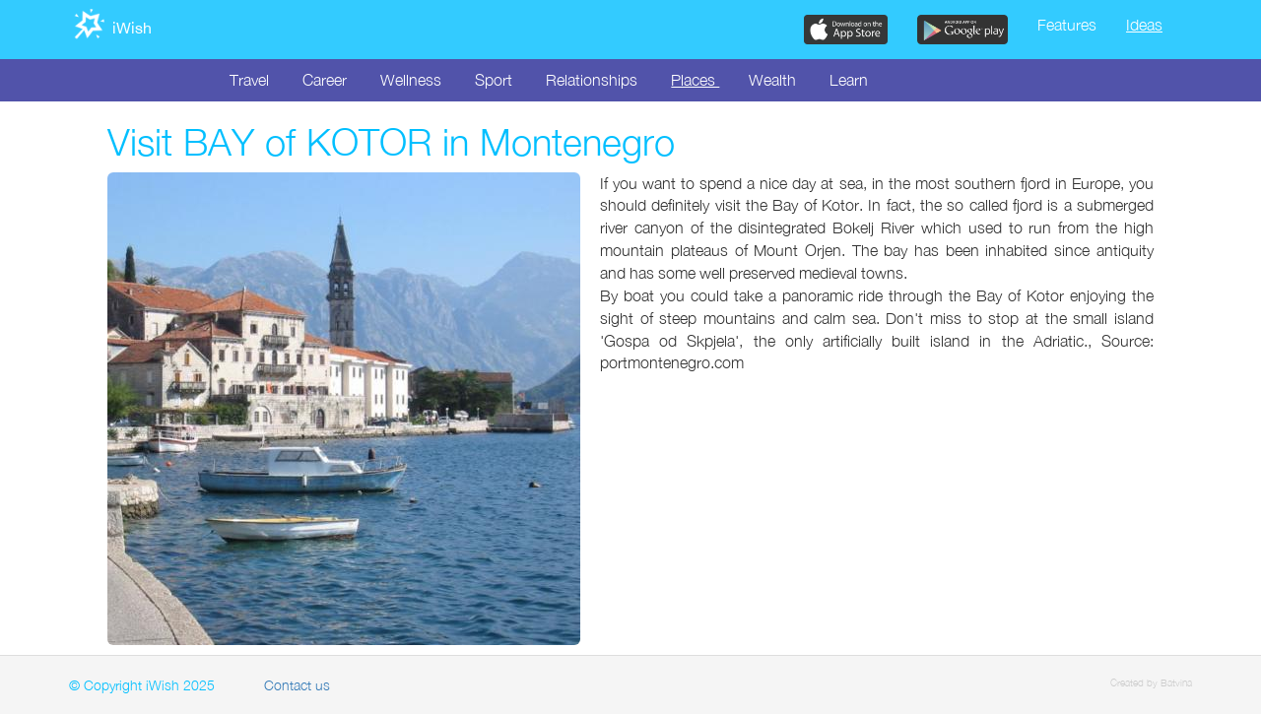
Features (1066, 24)
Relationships (591, 80)
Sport (493, 80)
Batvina (1176, 682)
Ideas (1144, 24)
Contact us (297, 685)
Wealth (772, 80)
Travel (249, 80)
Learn (849, 80)
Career (324, 80)
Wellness (410, 80)
